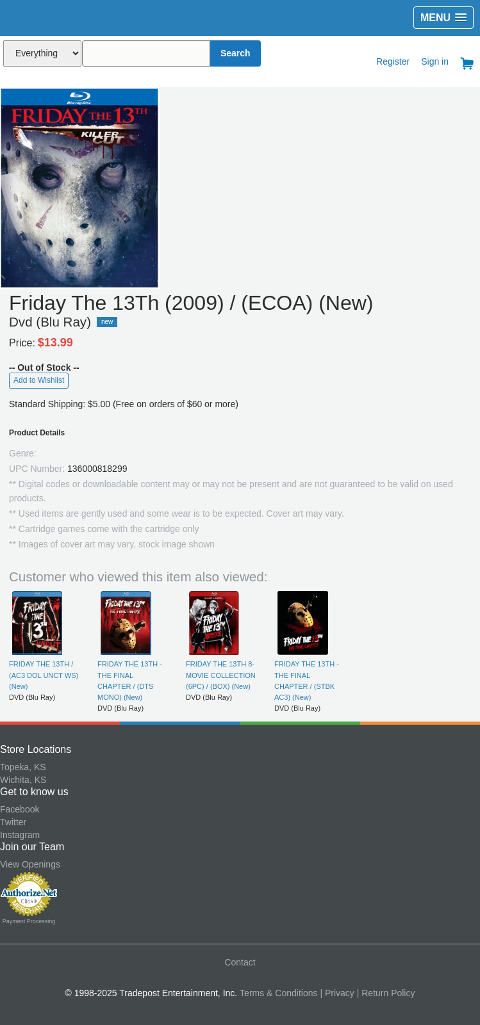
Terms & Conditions (278, 993)
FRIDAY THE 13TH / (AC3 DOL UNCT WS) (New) (43, 675)
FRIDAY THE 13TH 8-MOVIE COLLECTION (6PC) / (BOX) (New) (221, 675)
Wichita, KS (23, 780)
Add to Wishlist (38, 380)
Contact (239, 962)
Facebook (19, 809)
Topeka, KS (23, 767)
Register (393, 61)
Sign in (435, 61)
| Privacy (337, 993)
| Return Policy (386, 993)
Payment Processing (29, 921)
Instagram (20, 835)
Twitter (13, 822)
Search (235, 53)
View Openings (30, 864)
